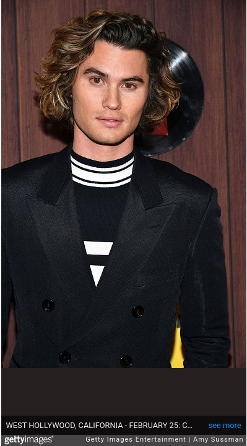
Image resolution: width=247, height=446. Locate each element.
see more (225, 425)
